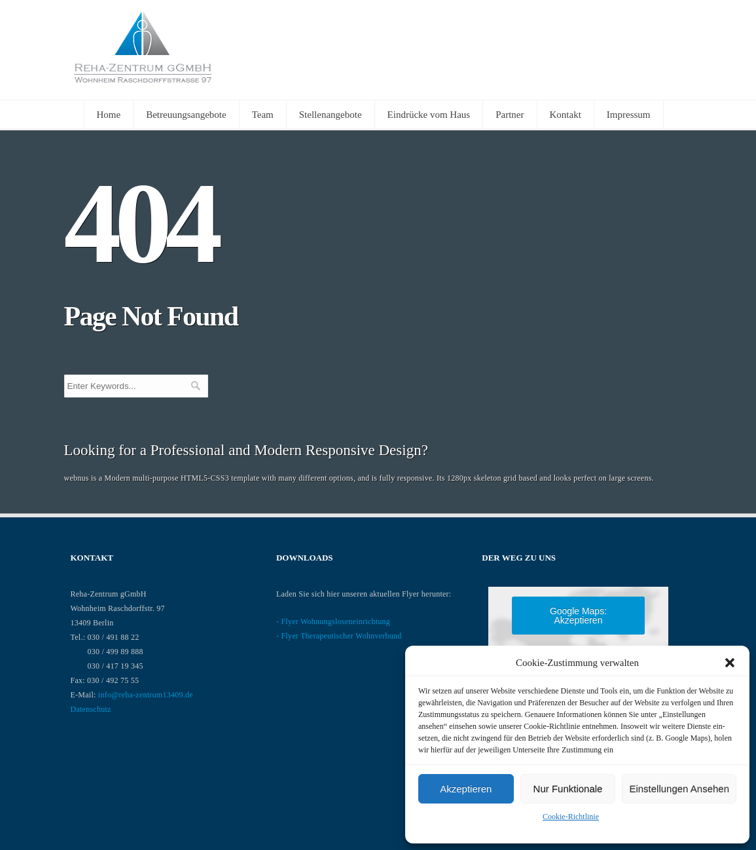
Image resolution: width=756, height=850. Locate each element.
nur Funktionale (568, 788)
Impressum (629, 114)
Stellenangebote (330, 114)
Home (109, 114)
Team (263, 114)
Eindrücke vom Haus (429, 114)
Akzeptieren (466, 788)
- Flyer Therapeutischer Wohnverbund (339, 635)
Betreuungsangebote (186, 114)
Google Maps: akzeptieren (578, 615)
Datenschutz (91, 709)
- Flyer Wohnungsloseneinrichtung (333, 621)
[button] (729, 662)
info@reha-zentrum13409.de (145, 694)
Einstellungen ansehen (679, 788)
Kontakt (565, 114)
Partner (509, 114)
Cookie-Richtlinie (571, 816)
